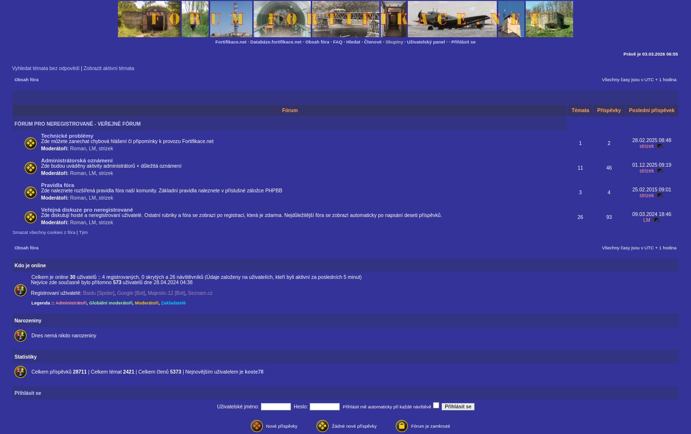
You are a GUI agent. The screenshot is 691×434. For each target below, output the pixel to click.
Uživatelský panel (426, 41)
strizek (106, 148)
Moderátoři (146, 302)
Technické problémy (67, 136)
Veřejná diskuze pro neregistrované (87, 210)
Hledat (353, 41)
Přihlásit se (463, 41)
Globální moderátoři (111, 302)
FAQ (337, 41)
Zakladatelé (173, 302)
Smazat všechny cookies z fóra (44, 232)
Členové (373, 41)
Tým (83, 232)
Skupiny (394, 41)
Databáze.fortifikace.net (276, 41)
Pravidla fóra (57, 185)
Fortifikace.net (231, 41)
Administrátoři (71, 302)
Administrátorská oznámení (77, 160)
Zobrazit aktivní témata (109, 68)
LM (92, 148)
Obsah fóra (317, 41)
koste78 (254, 372)
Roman (78, 148)
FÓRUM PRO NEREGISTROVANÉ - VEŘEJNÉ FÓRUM (77, 124)
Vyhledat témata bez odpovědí (46, 68)
